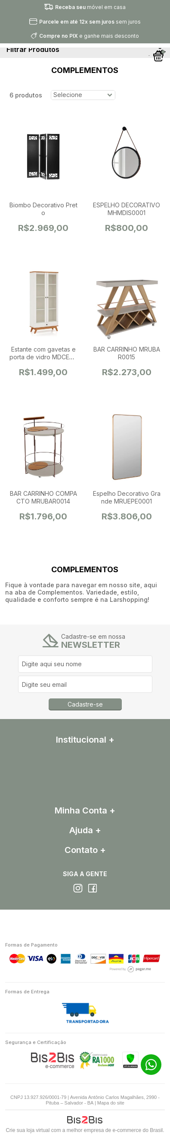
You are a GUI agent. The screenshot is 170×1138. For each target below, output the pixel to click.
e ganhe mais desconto (89, 36)
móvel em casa (90, 7)
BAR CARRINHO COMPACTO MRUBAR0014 (43, 497)
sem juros (90, 21)
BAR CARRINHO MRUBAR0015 (126, 353)
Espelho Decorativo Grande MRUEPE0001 (127, 497)
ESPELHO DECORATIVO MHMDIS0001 (126, 208)
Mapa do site (110, 1102)
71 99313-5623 (151, 1064)
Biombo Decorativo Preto (43, 208)
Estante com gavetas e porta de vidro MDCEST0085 (43, 357)
